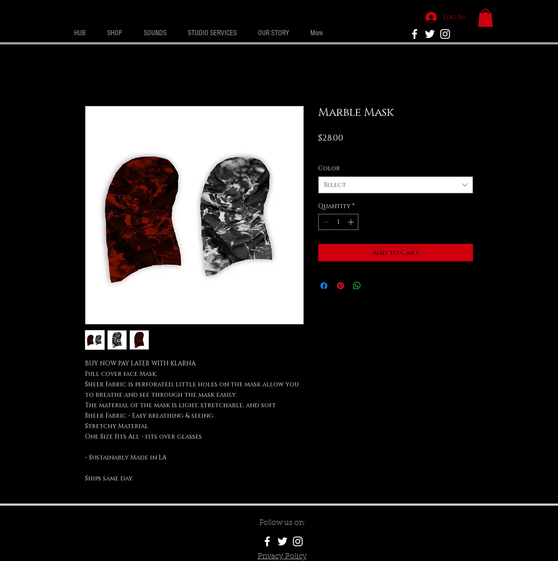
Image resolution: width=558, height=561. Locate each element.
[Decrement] (325, 222)
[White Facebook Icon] (267, 541)
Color (329, 168)
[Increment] (351, 222)
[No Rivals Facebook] (414, 34)
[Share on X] (373, 285)
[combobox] (395, 184)
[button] (485, 18)
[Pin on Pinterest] (340, 285)
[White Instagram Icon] (445, 34)
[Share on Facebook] (324, 285)
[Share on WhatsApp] (357, 285)
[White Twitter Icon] (429, 34)
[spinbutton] (338, 222)
